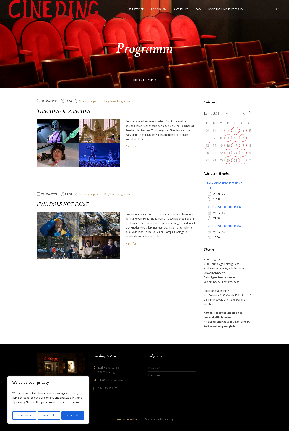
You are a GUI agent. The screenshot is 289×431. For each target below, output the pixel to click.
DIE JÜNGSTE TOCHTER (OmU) (225, 207)
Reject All (48, 415)
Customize (24, 415)
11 (243, 138)
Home (137, 79)
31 (235, 160)
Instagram (154, 367)
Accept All (73, 415)
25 (243, 153)
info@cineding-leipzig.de (112, 380)
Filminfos (131, 146)
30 (228, 160)
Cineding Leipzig (88, 101)
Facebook (154, 375)
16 (228, 146)
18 (243, 146)
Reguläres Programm (117, 101)
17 (235, 146)
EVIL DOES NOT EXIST (63, 204)
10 (235, 138)
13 (207, 146)
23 (228, 153)
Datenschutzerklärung (129, 419)
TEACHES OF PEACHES (63, 111)
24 (235, 153)
